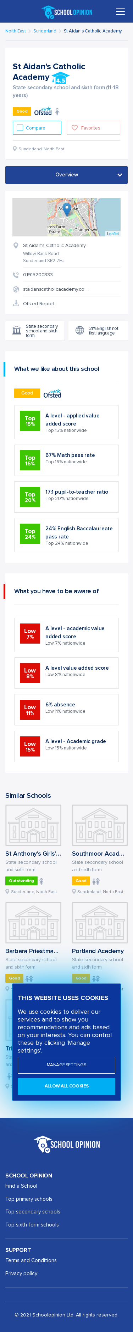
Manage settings (66, 1065)
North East (15, 31)
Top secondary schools (32, 1212)
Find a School (21, 1186)
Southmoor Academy (101, 854)
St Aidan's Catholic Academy (93, 31)
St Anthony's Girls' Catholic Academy (57, 854)
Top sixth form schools (32, 1225)
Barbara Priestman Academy (45, 951)
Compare (36, 128)
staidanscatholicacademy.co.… (55, 289)
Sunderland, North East (34, 892)
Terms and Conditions (31, 1260)
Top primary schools (28, 1199)
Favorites (90, 128)
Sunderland (44, 31)
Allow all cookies (67, 1086)
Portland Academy (98, 951)
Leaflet (113, 233)
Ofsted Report (38, 303)
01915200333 (38, 274)
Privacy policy (21, 1273)
